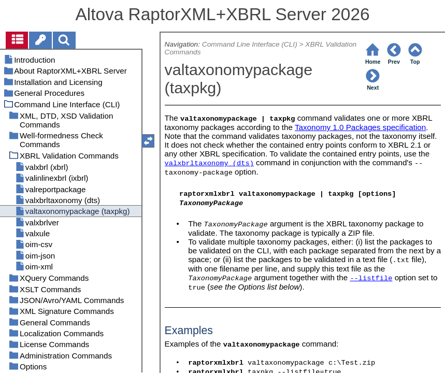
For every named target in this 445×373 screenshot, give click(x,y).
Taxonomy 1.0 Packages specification (360, 127)
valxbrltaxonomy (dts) (209, 163)
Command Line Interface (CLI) (249, 44)
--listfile (371, 278)
